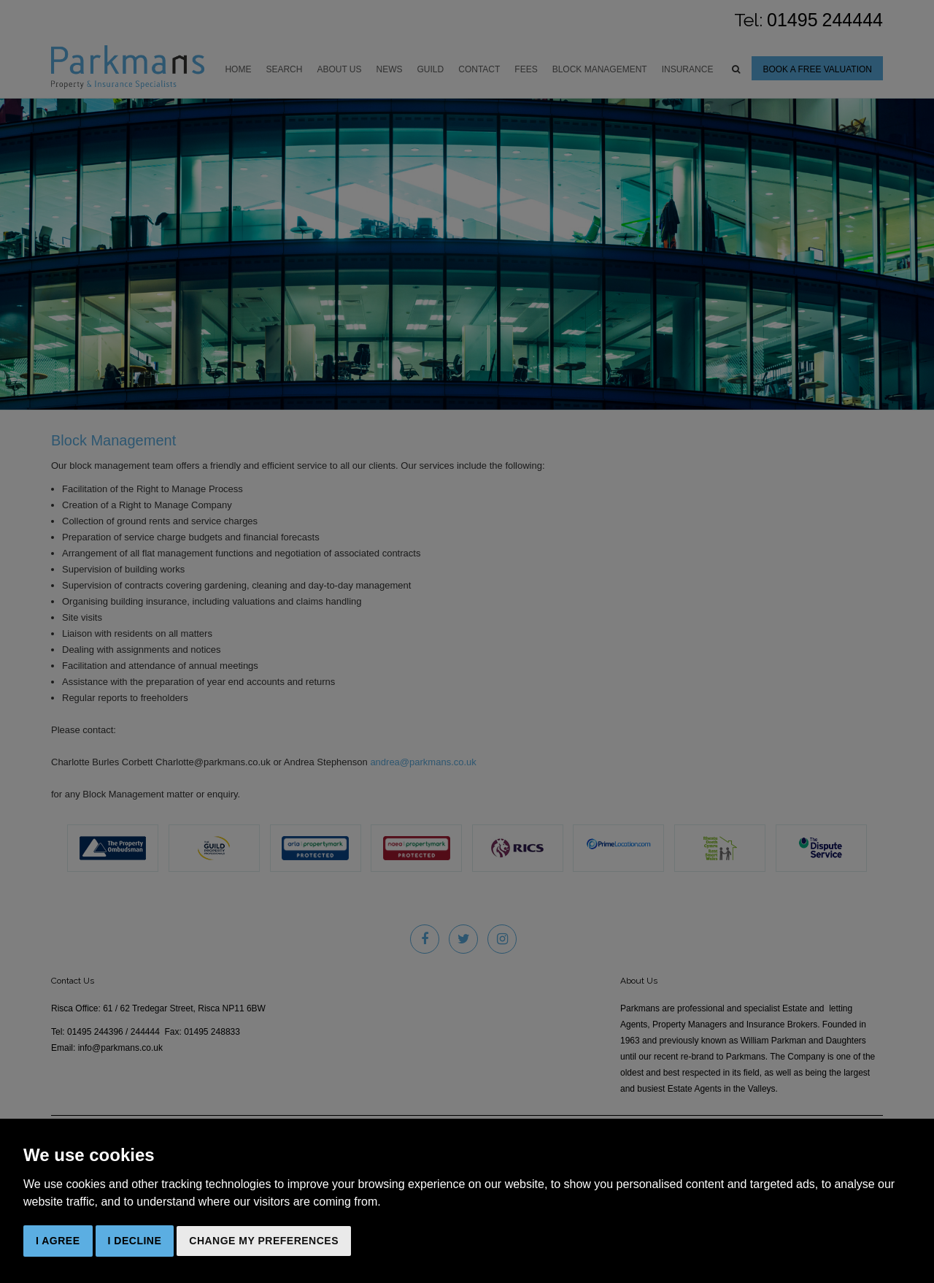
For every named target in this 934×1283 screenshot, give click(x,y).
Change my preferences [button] (264, 1240)
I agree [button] (58, 1240)
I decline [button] (135, 1240)
